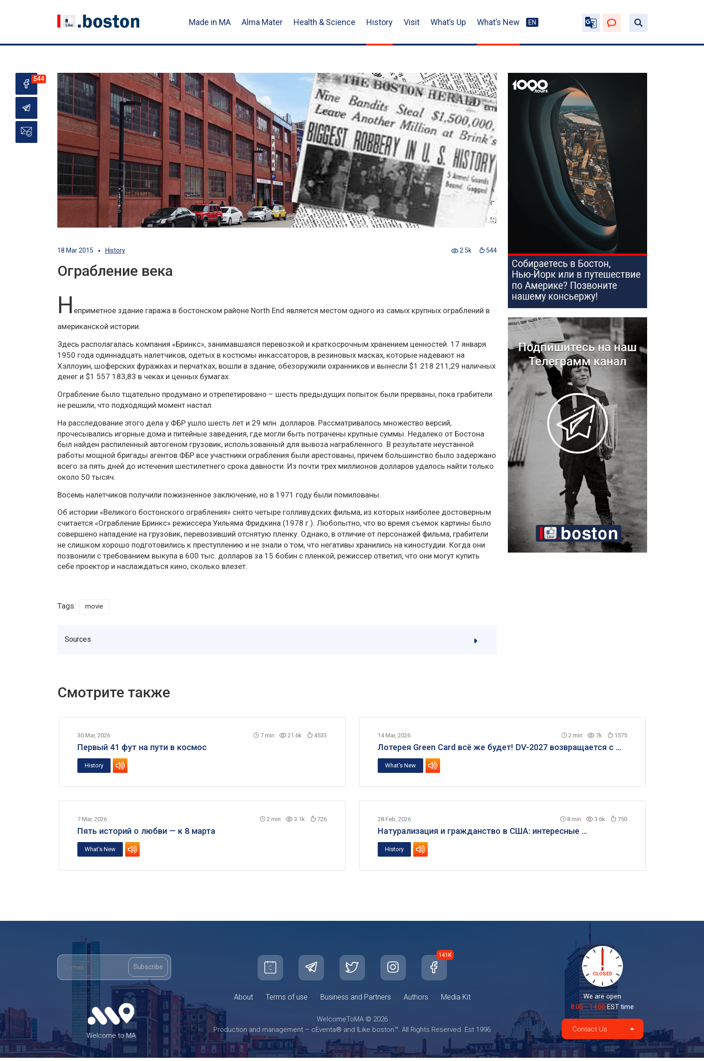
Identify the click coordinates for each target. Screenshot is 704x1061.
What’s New (498, 22)
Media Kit (456, 1000)
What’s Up (448, 22)
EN (532, 22)
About (243, 1000)
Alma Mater (262, 22)
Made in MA (210, 22)
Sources (277, 642)
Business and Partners (355, 1000)
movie (95, 606)
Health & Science (324, 22)
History (379, 22)
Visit (412, 22)
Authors (416, 1000)
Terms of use (287, 1000)
